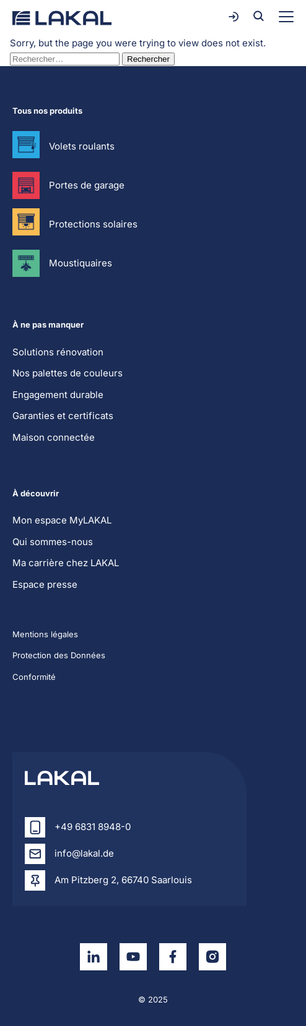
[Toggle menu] (286, 16)
